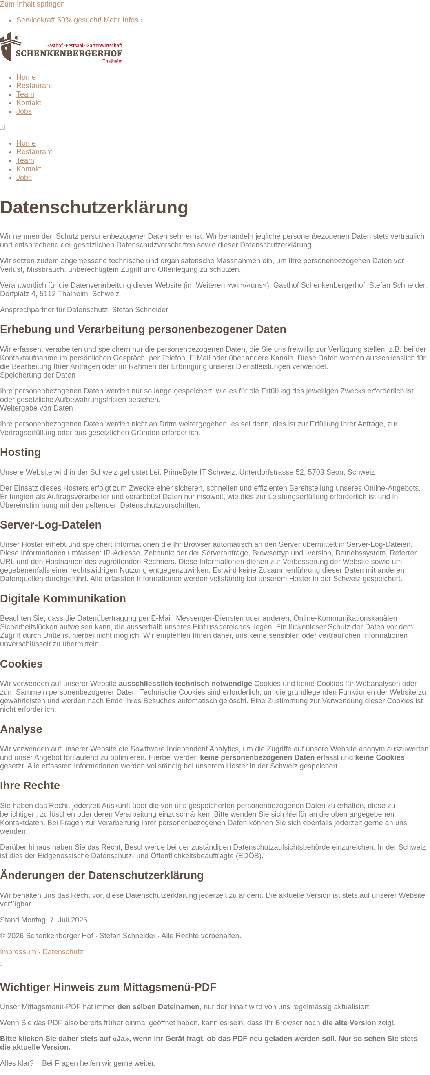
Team (25, 94)
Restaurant (34, 86)
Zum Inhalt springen (32, 4)
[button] (215, 127)
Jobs (24, 111)
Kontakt (28, 103)
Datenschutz (62, 952)
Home (26, 77)
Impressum (18, 952)
